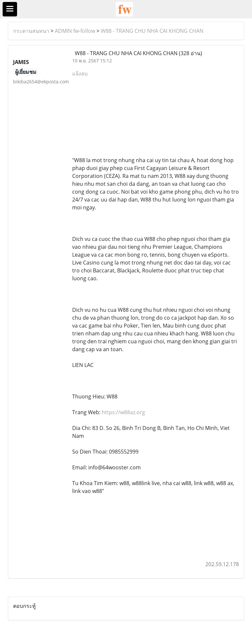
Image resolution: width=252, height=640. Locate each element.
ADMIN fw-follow (75, 30)
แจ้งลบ (80, 73)
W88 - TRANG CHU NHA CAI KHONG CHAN (152, 30)
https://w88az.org (123, 412)
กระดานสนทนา (31, 30)
